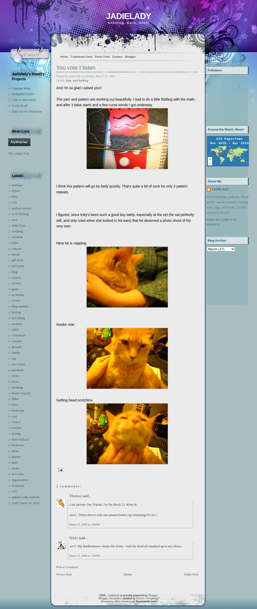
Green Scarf (19, 105)
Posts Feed (102, 56)
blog (14, 272)
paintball (17, 370)
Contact (117, 56)
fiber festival (20, 439)
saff (14, 491)
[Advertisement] (222, 277)
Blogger (130, 56)
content (16, 341)
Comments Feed (82, 56)
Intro (15, 405)
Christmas (18, 335)
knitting (17, 185)
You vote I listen (76, 68)
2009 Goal (19, 225)
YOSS (16, 301)
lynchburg (18, 318)
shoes (15, 376)
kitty (15, 196)
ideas (15, 451)
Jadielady (128, 16)
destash (16, 347)
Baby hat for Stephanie (27, 111)
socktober (18, 295)
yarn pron (18, 266)
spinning (17, 387)
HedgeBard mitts (23, 94)
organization (20, 480)
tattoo (15, 329)
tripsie (16, 191)
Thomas (75, 496)
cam (14, 416)
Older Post (191, 574)
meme (16, 254)
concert (16, 249)
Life (14, 202)
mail (14, 462)
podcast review (21, 208)
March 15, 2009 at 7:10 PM (84, 555)
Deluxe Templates (147, 598)
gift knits (18, 260)
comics (16, 422)
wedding (17, 231)
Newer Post (63, 574)
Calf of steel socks (24, 100)
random (17, 324)
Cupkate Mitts (21, 88)
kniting (16, 312)
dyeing (16, 433)
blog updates (20, 306)
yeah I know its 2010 (25, 503)
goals (15, 289)
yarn (14, 220)
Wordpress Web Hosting (116, 601)
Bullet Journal (21, 393)
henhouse (18, 445)
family (16, 352)
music (16, 468)
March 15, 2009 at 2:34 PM (84, 524)
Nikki (73, 538)
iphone (16, 457)
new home (18, 364)
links (15, 243)
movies (16, 283)
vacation (17, 237)
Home (64, 56)
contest (16, 277)
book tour (18, 410)
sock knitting (20, 214)
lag (14, 358)
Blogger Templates (110, 598)
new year (18, 474)
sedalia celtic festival (25, 497)
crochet (16, 428)
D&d (15, 399)
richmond (18, 486)
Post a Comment (67, 567)
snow (15, 381)
